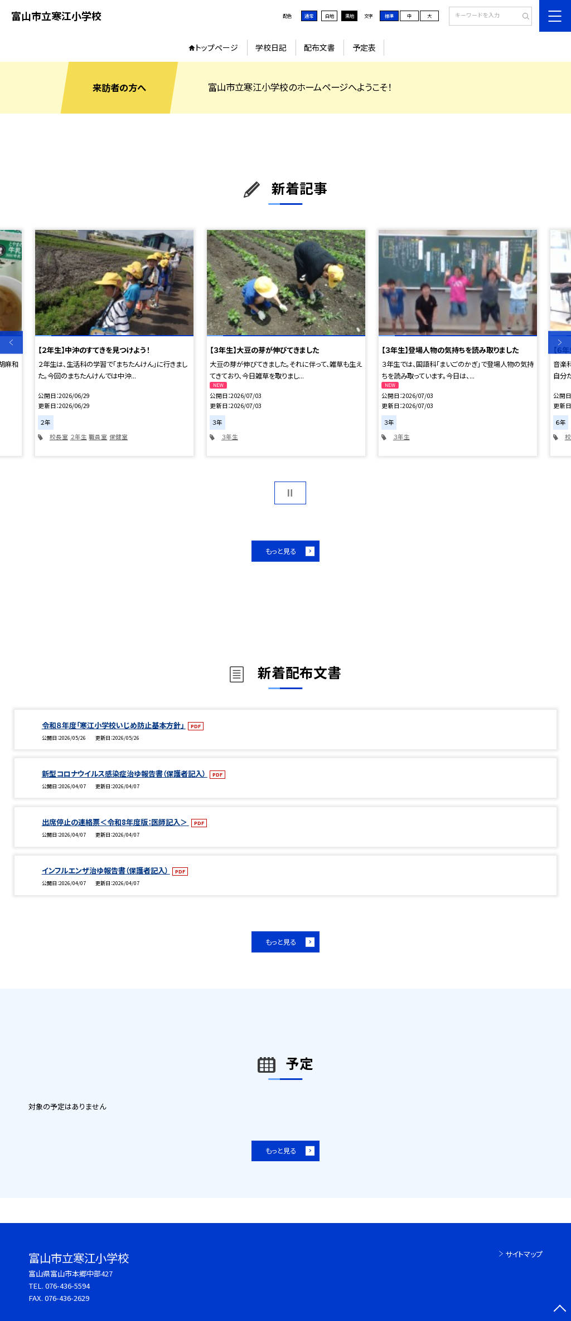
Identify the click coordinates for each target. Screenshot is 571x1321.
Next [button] (559, 342)
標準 (389, 15)
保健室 (118, 437)
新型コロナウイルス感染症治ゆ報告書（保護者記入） (124, 773)
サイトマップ (524, 1254)
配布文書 (319, 47)
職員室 (98, 437)
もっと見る (280, 551)
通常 (308, 15)
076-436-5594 (67, 1285)
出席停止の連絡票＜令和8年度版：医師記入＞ (115, 822)
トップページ (216, 47)
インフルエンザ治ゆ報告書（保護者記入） (106, 870)
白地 (329, 15)
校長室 (59, 437)
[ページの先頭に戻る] (559, 1309)
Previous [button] (11, 342)
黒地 (349, 15)
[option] (114, 343)
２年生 (78, 437)
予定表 (364, 47)
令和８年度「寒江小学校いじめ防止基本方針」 (114, 725)
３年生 (229, 437)
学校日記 (271, 47)
